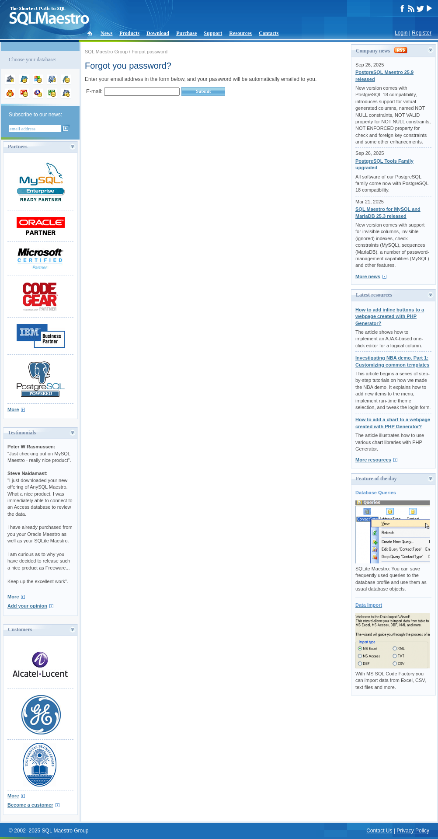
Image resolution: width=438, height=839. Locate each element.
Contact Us (379, 831)
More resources (373, 459)
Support (213, 33)
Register (421, 33)
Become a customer (30, 805)
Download (157, 33)
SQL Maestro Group (106, 51)
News (106, 33)
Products (129, 33)
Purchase (186, 33)
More (13, 409)
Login (401, 33)
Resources (240, 33)
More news (367, 276)
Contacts (268, 33)
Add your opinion (27, 605)
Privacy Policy (412, 831)
